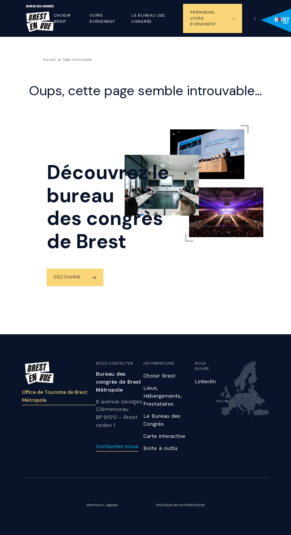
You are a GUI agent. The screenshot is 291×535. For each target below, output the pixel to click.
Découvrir (67, 277)
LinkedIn (205, 381)
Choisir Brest (62, 18)
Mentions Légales (103, 505)
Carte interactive (164, 436)
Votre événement (102, 18)
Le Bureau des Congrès (161, 420)
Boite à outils (160, 448)
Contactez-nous (117, 446)
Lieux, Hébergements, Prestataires (162, 396)
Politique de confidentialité (179, 505)
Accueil (48, 59)
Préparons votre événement (203, 18)
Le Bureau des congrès (148, 18)
